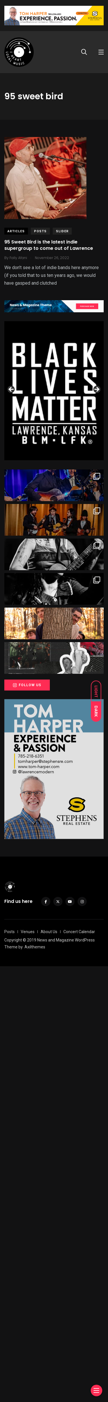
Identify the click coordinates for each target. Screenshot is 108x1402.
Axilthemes (34, 1382)
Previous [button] (11, 607)
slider (62, 231)
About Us (49, 1367)
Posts (40, 231)
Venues (28, 1367)
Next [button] (96, 607)
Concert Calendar (79, 1367)
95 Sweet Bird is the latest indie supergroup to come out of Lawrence (48, 245)
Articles (16, 231)
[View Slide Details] (54, 390)
